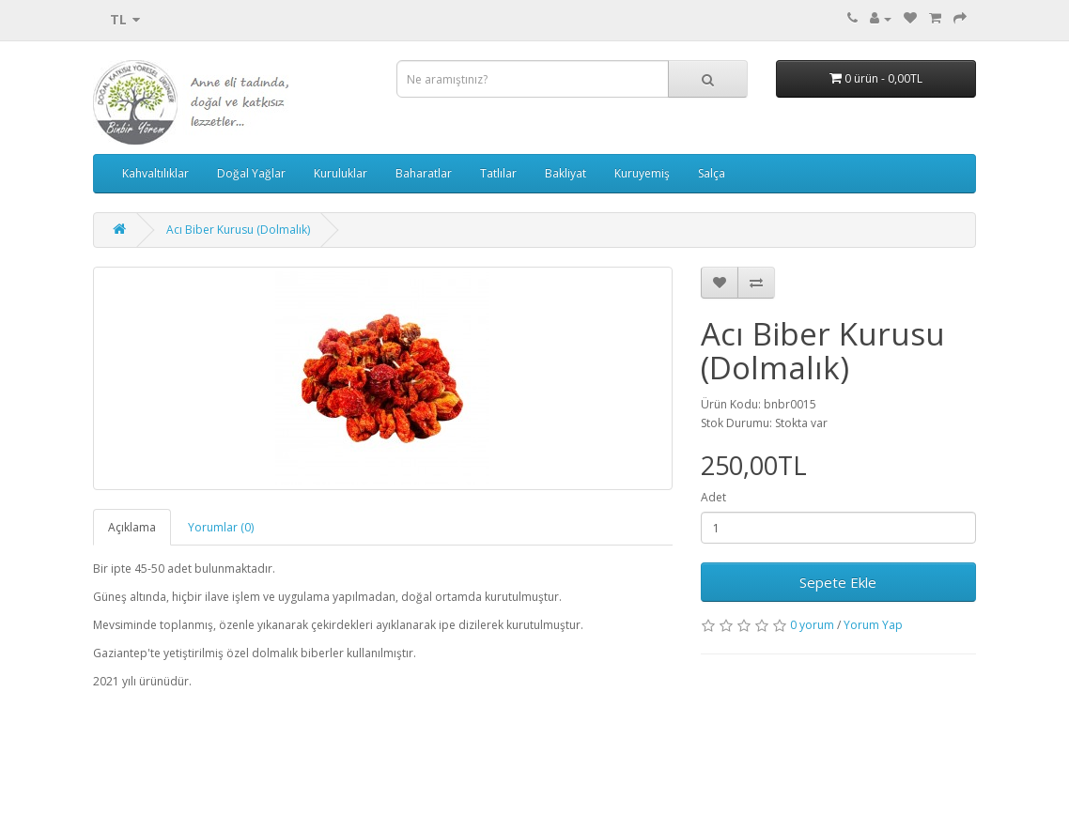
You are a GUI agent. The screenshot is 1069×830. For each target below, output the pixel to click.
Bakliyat (565, 173)
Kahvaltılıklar (155, 173)
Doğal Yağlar (251, 173)
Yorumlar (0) (221, 527)
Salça (711, 173)
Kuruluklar (340, 173)
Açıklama (132, 527)
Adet (713, 497)
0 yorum (812, 625)
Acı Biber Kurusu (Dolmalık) (238, 230)
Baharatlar (423, 173)
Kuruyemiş (642, 173)
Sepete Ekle (837, 582)
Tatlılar (498, 173)
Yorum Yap (873, 625)
